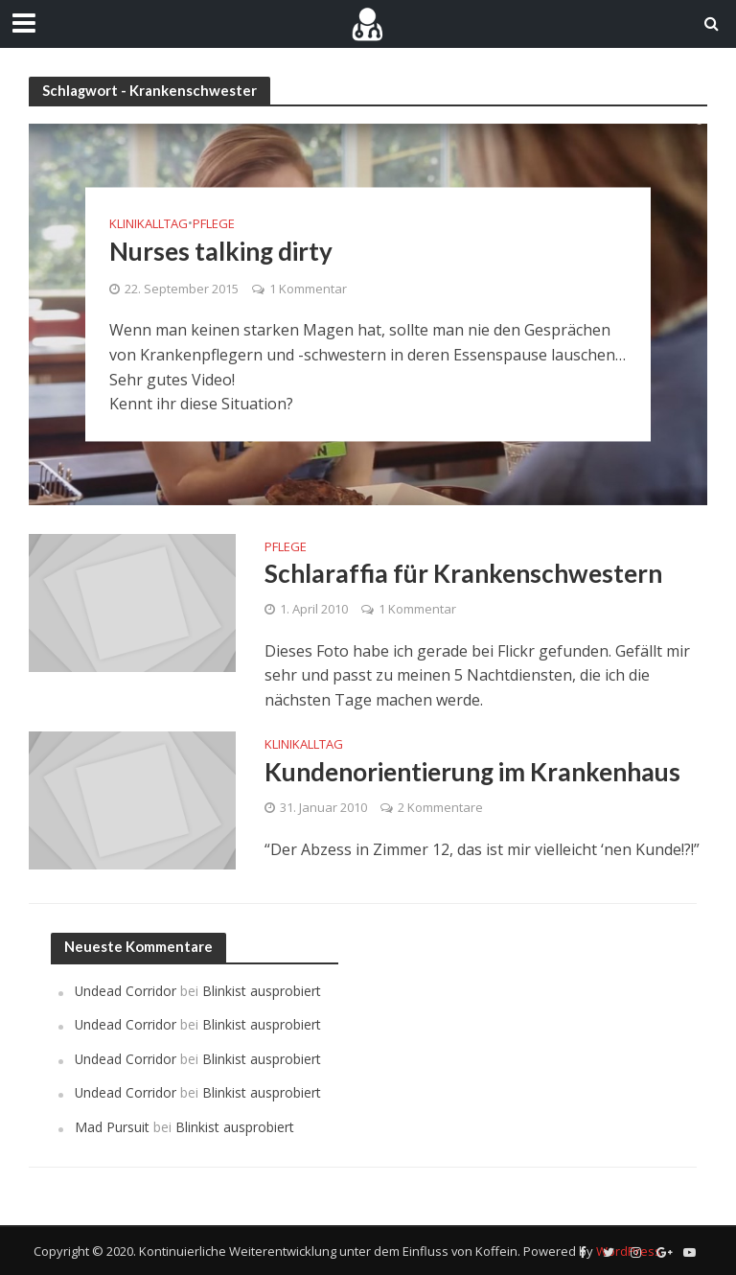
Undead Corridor (125, 991)
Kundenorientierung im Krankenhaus (472, 771)
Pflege (214, 224)
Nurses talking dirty (221, 251)
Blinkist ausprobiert (261, 991)
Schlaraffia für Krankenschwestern (463, 573)
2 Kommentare (440, 807)
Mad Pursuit (112, 1127)
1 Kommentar (308, 288)
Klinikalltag (148, 224)
